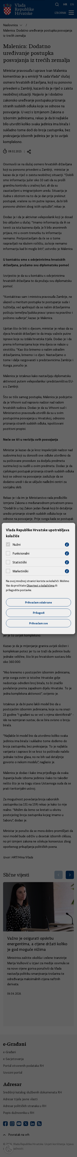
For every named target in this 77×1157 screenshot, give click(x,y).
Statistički (20, 562)
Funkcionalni (21, 553)
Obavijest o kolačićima (40, 585)
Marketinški (20, 571)
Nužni (17, 545)
